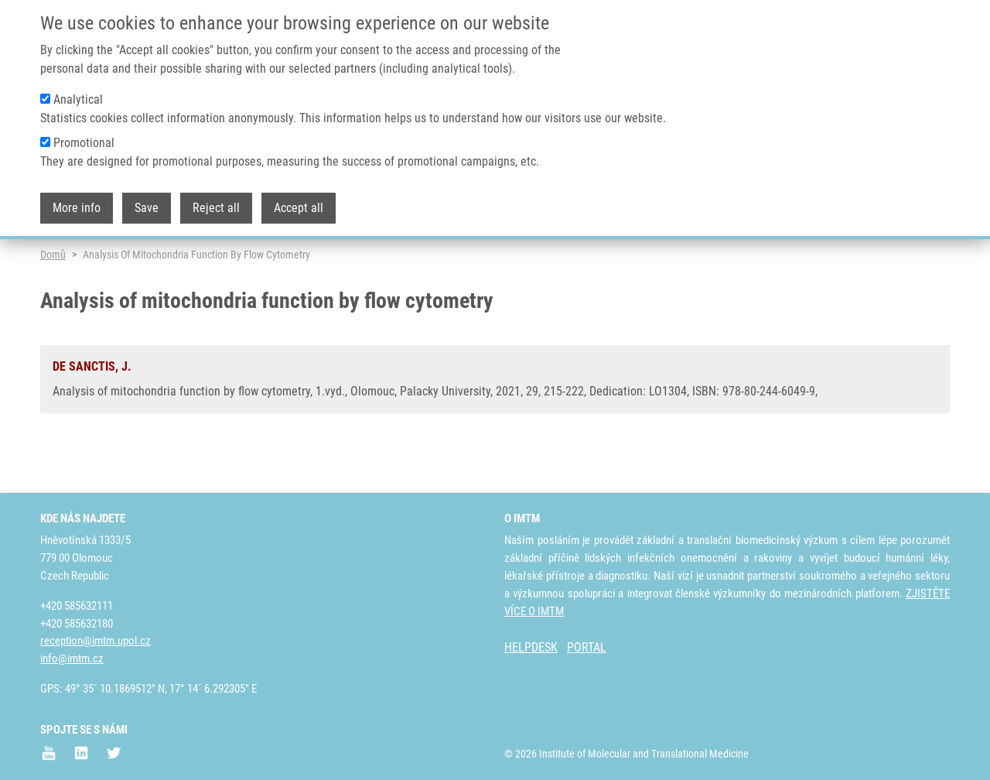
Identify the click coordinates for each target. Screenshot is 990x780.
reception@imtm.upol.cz (95, 641)
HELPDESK (531, 648)
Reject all (216, 199)
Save (147, 199)
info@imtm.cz (72, 659)
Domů (53, 298)
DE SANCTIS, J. (92, 409)
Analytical (78, 91)
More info (77, 199)
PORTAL (586, 648)
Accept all (298, 199)
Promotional (83, 134)
